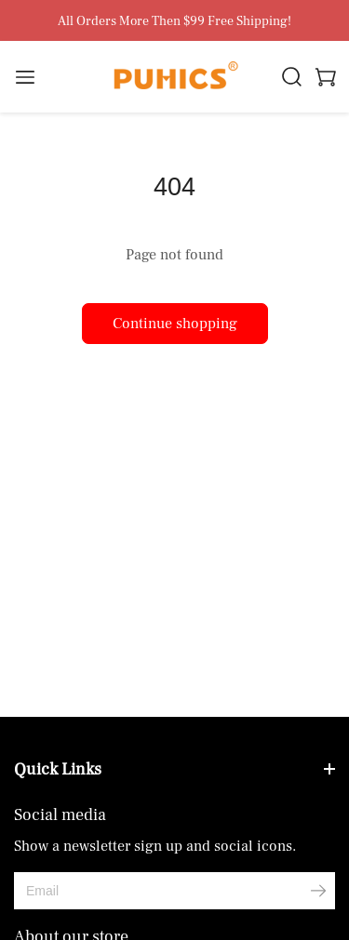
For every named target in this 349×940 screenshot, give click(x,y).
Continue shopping (175, 323)
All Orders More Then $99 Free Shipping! (174, 22)
